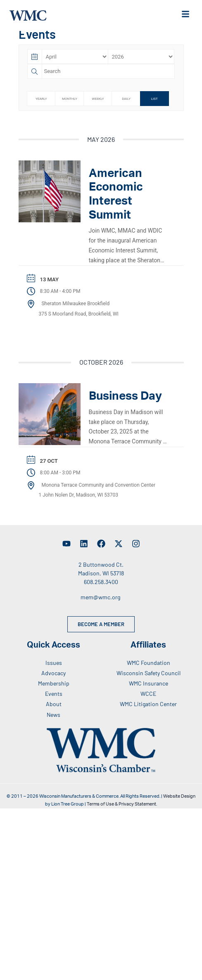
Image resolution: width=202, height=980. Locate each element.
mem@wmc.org (100, 601)
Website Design (179, 801)
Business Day (125, 400)
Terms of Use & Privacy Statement (121, 808)
